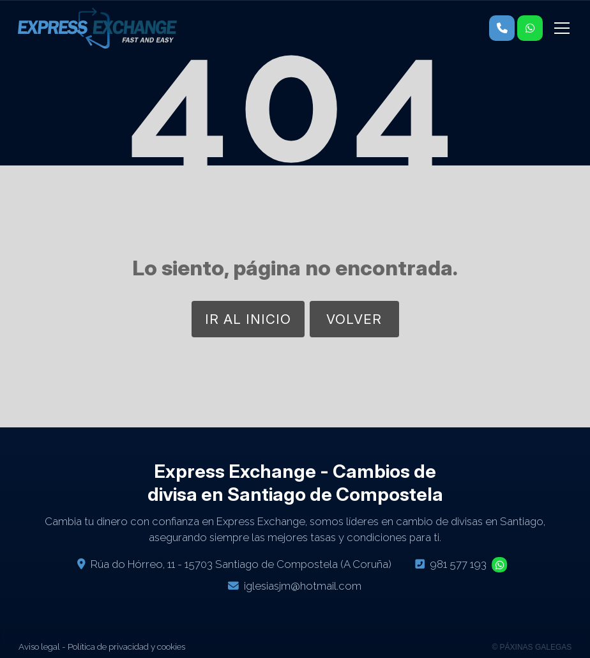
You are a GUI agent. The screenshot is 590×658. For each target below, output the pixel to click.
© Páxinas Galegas (531, 647)
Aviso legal (39, 646)
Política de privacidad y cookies (126, 646)
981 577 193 (458, 564)
